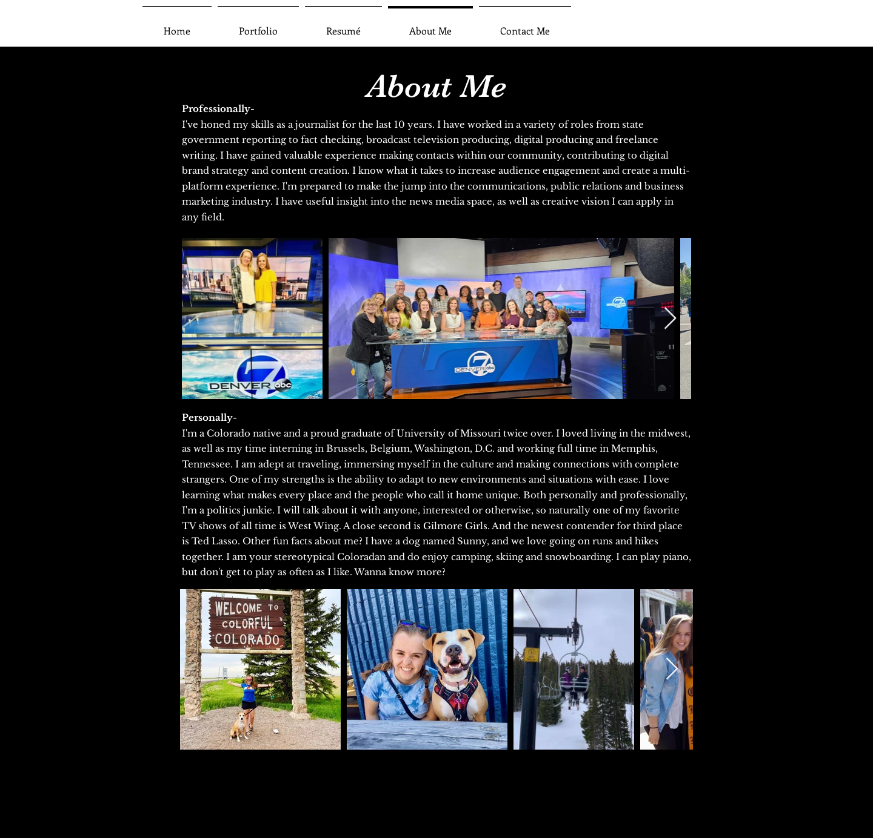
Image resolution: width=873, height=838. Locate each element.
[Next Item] (670, 319)
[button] (258, 25)
